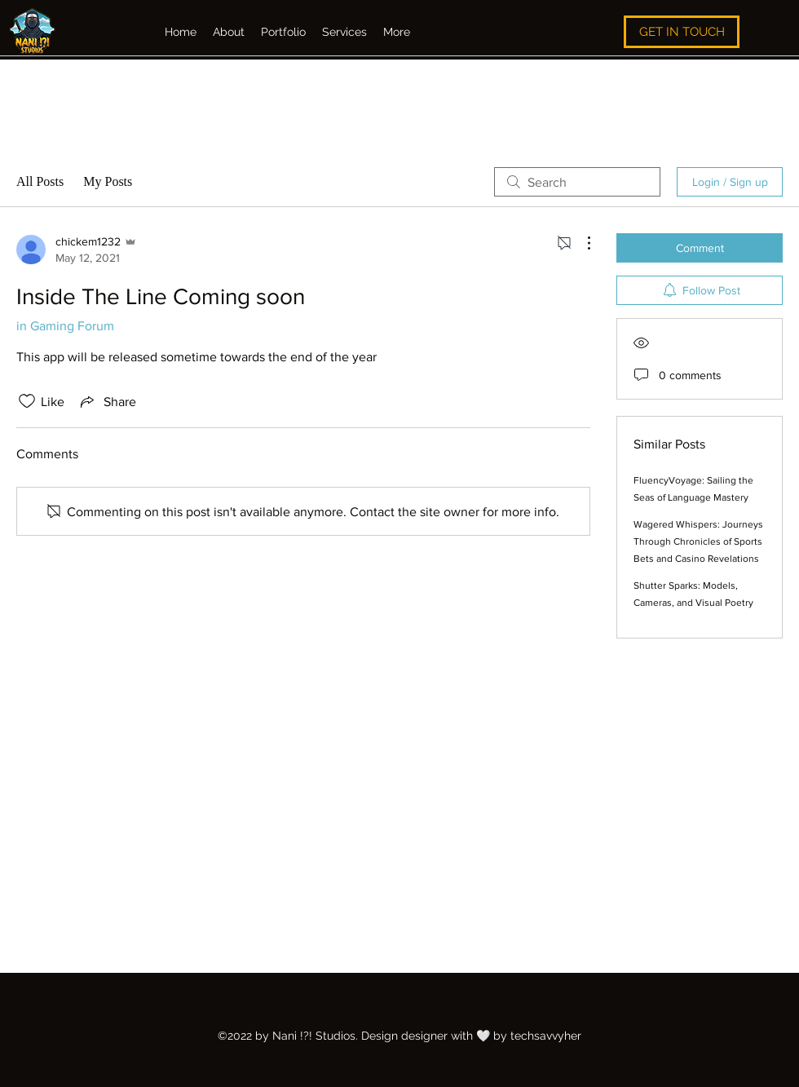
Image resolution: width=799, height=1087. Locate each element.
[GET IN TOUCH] (681, 31)
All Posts (40, 181)
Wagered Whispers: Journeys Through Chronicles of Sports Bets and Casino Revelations (698, 541)
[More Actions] (580, 243)
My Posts (107, 181)
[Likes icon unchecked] (27, 401)
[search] (577, 182)
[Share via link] (106, 401)
